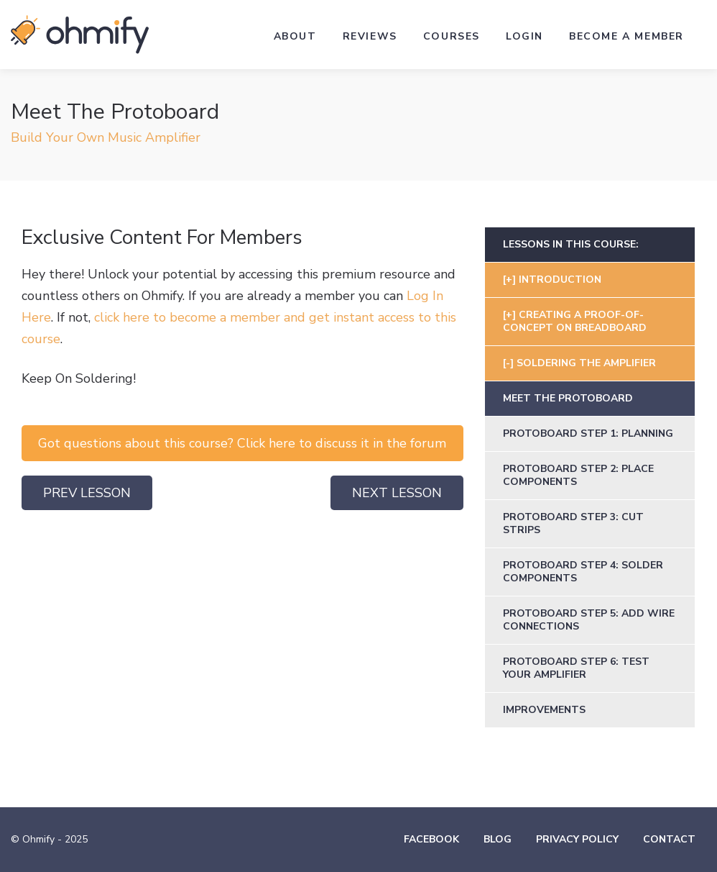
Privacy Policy (577, 839)
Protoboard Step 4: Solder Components (583, 571)
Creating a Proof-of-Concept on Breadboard (575, 321)
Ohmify (80, 34)
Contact (669, 839)
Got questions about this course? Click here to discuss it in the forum (242, 443)
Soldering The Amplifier (586, 363)
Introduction (560, 279)
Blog (498, 839)
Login (524, 36)
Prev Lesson (87, 492)
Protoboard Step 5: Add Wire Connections (589, 620)
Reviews (370, 36)
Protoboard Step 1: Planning (588, 433)
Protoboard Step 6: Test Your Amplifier (576, 668)
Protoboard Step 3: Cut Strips (573, 523)
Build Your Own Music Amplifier (105, 137)
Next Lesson (397, 492)
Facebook (431, 839)
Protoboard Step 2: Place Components (578, 475)
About (295, 36)
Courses (451, 36)
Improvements (544, 710)
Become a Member (626, 36)
